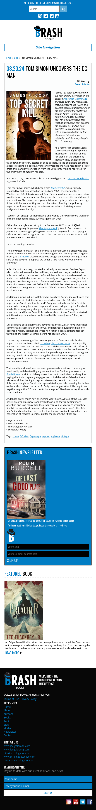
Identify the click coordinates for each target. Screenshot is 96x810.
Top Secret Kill (58, 187)
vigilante (55, 436)
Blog (15, 57)
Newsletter (10, 731)
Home (7, 57)
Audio (7, 721)
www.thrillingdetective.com (19, 756)
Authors (8, 714)
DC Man (24, 436)
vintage (65, 436)
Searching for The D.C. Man (55, 343)
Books (7, 717)
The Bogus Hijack (48, 228)
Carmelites (24, 256)
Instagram (40, 16)
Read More (12, 652)
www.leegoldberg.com (17, 749)
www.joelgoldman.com (17, 746)
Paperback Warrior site (75, 98)
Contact (8, 735)
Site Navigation (48, 47)
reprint (46, 436)
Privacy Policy (28, 699)
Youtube (57, 16)
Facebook (45, 16)
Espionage (35, 436)
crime (16, 436)
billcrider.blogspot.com (17, 753)
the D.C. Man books (78, 178)
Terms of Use (11, 699)
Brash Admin (82, 84)
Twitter (51, 16)
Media (7, 728)
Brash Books (48, 33)
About (7, 710)
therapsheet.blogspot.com (19, 760)
